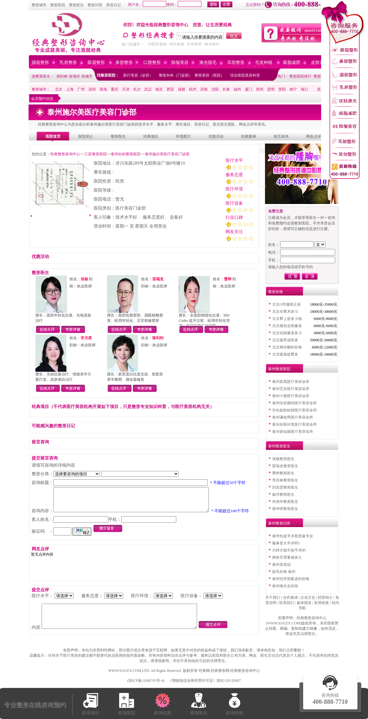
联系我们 (286, 603)
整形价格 (275, 292)
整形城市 (39, 5)
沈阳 (215, 89)
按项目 (74, 76)
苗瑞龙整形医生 (285, 466)
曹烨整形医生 (283, 473)
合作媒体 (290, 597)
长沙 (137, 89)
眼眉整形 (96, 62)
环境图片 (183, 136)
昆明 (271, 89)
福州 (237, 89)
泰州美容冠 (281, 564)
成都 (181, 89)
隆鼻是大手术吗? (286, 543)
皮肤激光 (319, 62)
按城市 (86, 76)
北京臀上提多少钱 (287, 319)
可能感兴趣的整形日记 (53, 426)
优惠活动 (216, 136)
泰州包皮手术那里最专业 (292, 536)
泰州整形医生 (279, 446)
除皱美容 (180, 62)
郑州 (259, 89)
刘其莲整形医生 (285, 487)
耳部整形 (236, 62)
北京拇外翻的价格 (287, 347)
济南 (204, 89)
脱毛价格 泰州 (283, 572)
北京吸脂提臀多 (285, 354)
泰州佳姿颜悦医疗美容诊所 (294, 403)
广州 (81, 89)
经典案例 (248, 136)
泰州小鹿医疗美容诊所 (290, 396)
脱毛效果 (176, 44)
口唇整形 (152, 62)
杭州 (192, 89)
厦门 (248, 89)
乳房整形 (68, 62)
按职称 (62, 76)
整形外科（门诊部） (175, 75)
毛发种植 (263, 62)
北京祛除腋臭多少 (287, 333)
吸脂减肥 (291, 62)
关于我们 (272, 597)
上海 (70, 89)
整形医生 (76, 5)
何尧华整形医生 (285, 501)
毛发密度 (194, 44)
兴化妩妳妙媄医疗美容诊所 (294, 410)
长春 (226, 89)
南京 (159, 89)
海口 (304, 89)
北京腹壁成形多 (285, 340)
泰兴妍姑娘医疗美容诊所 (292, 431)
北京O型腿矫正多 (286, 304)
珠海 (103, 89)
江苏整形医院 (95, 154)
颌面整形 (40, 62)
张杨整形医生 (283, 459)
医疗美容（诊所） (138, 75)
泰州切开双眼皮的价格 (290, 579)
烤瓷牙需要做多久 (287, 557)
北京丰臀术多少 (285, 311)
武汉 (148, 89)
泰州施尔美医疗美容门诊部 (167, 154)
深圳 (92, 89)
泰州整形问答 (279, 523)
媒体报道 (304, 603)
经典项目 (150, 136)
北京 (58, 89)
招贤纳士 (325, 597)
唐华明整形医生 (285, 509)
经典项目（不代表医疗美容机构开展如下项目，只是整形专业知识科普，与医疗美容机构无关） (123, 406)
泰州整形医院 (279, 369)
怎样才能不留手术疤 (289, 550)
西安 (170, 89)
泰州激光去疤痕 (285, 586)
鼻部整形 (124, 62)
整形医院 (57, 5)
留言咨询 (281, 136)
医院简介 (85, 136)
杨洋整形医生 (283, 494)
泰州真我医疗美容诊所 (290, 381)
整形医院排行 (300, 76)
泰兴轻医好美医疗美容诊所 (294, 424)
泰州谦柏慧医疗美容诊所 (292, 417)
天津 (125, 89)
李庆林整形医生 (285, 480)
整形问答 (95, 5)
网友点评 (313, 136)
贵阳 (282, 89)
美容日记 (113, 5)
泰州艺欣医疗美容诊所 (290, 389)
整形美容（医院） (209, 75)
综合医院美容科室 (245, 75)
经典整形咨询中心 (65, 154)
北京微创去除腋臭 (287, 326)
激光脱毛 (211, 44)
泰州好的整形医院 (126, 154)
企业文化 (307, 597)
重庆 (114, 89)
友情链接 (321, 603)
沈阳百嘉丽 (157, 44)
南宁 (293, 89)
